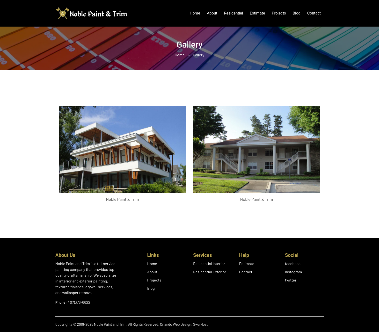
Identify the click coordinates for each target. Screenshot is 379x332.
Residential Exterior (209, 271)
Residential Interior (209, 263)
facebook (292, 263)
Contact (314, 13)
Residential (233, 13)
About (212, 13)
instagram (293, 271)
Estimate (257, 13)
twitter (290, 280)
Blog (296, 13)
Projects (279, 13)
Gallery (198, 54)
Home (195, 13)
